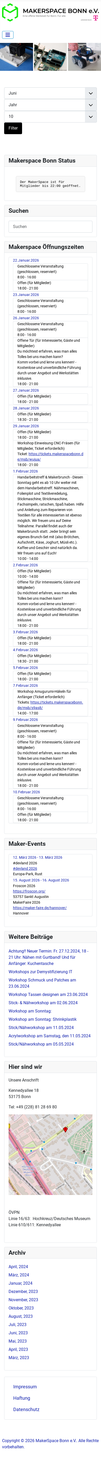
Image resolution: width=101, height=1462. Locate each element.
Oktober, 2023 (21, 1308)
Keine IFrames (50, 183)
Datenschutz (26, 1409)
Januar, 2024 (20, 1283)
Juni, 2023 (18, 1332)
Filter (13, 128)
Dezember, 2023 (23, 1291)
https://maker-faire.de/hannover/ (40, 908)
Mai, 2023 (18, 1341)
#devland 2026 (25, 868)
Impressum (25, 1386)
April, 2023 (18, 1349)
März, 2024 (19, 1275)
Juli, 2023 (17, 1324)
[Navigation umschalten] (8, 35)
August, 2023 (21, 1316)
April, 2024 (18, 1266)
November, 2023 (23, 1299)
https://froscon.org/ (29, 891)
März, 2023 (19, 1357)
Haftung (21, 1398)
